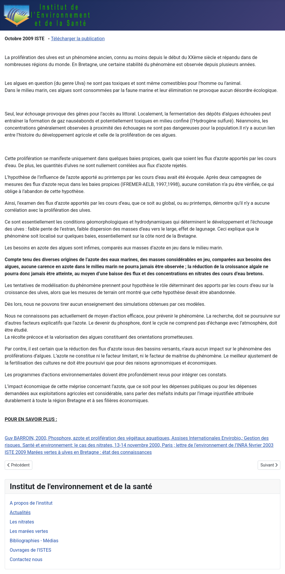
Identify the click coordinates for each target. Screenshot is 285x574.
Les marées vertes (29, 531)
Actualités (20, 512)
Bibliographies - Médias (34, 540)
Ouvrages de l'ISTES (30, 550)
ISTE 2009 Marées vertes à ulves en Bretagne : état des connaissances (78, 452)
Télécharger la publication (78, 38)
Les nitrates (22, 522)
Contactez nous (26, 559)
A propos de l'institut (31, 503)
